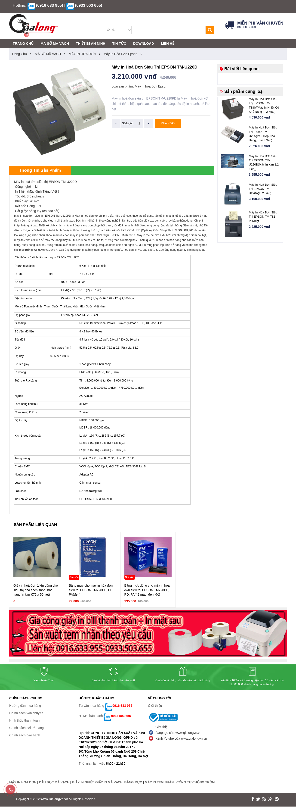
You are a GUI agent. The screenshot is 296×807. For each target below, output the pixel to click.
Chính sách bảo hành (24, 736)
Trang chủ (19, 54)
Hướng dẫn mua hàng (25, 706)
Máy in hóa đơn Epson (120, 54)
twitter (258, 800)
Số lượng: (128, 123)
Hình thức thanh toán (24, 721)
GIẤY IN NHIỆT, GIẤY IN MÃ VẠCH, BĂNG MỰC (108, 783)
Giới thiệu (155, 706)
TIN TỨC (119, 43)
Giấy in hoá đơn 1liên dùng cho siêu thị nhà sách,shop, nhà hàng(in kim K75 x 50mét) (35, 590)
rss (264, 800)
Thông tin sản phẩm (41, 170)
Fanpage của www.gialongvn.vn (178, 733)
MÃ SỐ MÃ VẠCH (48, 54)
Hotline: (19, 5)
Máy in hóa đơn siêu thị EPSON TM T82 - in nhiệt (263, 217)
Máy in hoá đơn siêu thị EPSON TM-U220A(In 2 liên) (263, 190)
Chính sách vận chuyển (26, 714)
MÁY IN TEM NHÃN (161, 783)
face (252, 800)
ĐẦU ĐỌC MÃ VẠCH (54, 783)
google (270, 800)
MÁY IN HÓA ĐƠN (82, 54)
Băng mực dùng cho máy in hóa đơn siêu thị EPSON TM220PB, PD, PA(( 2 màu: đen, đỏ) (147, 590)
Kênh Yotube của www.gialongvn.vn (181, 739)
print (277, 800)
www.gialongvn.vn (54, 799)
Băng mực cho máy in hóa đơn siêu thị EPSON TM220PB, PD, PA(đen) (91, 590)
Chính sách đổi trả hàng (26, 728)
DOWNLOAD (143, 43)
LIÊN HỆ (167, 43)
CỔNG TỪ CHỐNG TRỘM (197, 783)
